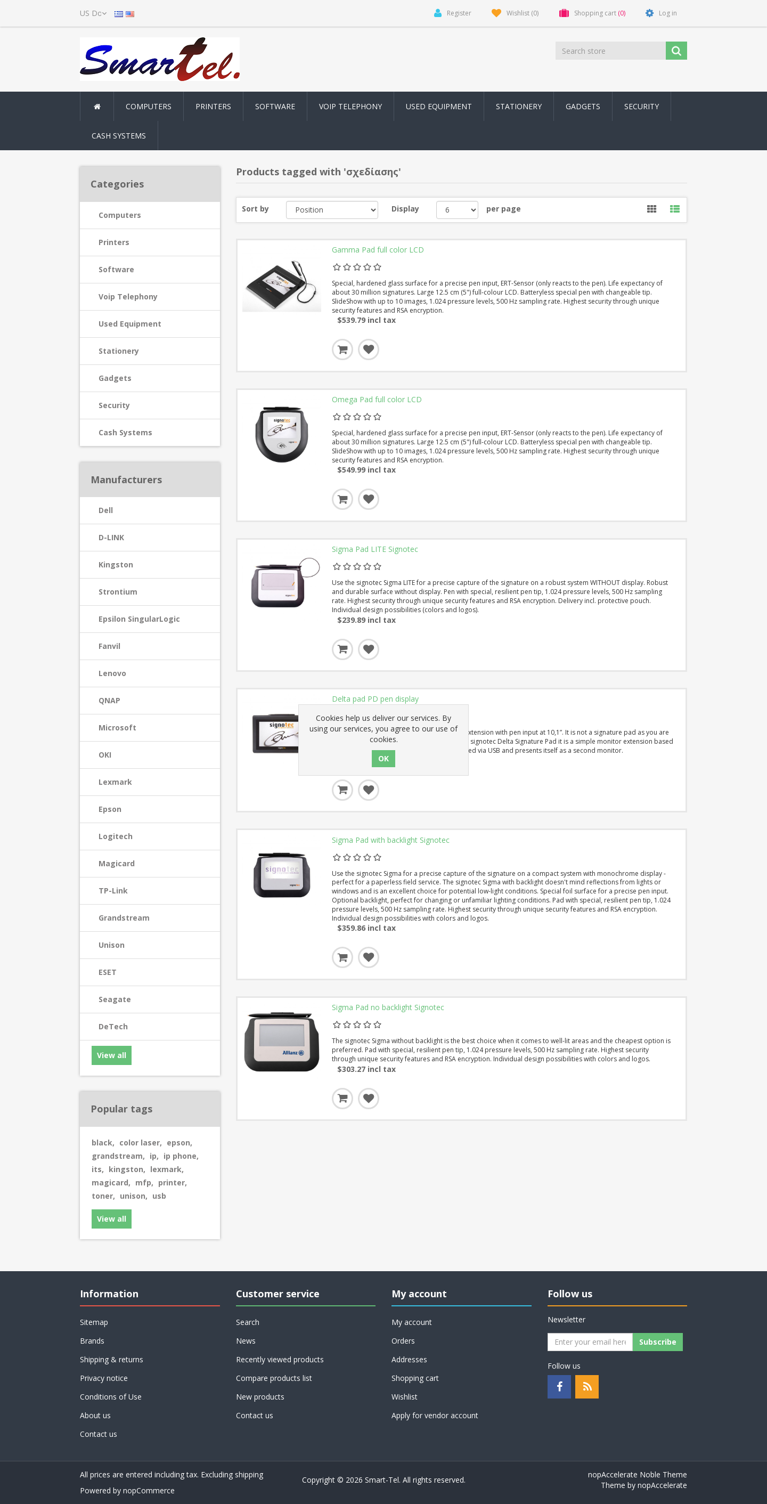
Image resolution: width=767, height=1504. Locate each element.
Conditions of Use (111, 1397)
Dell (106, 510)
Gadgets (115, 378)
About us (95, 1415)
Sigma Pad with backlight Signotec (391, 843)
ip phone (181, 1156)
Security (641, 106)
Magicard (117, 863)
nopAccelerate (662, 1485)
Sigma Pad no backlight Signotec (388, 1011)
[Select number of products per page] (457, 210)
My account (411, 1322)
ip (154, 1156)
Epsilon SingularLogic (139, 619)
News (246, 1341)
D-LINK (111, 537)
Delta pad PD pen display (375, 701)
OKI (105, 755)
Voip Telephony (128, 296)
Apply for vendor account (434, 1415)
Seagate (115, 999)
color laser (140, 1142)
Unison (112, 945)
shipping (249, 1474)
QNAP (109, 700)
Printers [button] (213, 106)
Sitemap (94, 1322)
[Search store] (611, 51)
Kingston (116, 564)
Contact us (98, 1434)
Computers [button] (149, 106)
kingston (127, 1169)
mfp (144, 1182)
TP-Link (113, 890)
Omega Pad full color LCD (377, 400)
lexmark (167, 1169)
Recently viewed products (280, 1359)
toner (103, 1196)
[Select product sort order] (332, 210)
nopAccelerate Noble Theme (637, 1474)
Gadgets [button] (583, 106)
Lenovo (112, 673)
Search (247, 1322)
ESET (108, 972)
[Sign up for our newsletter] (590, 1342)
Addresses (409, 1359)
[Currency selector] (93, 13)
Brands (92, 1341)
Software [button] (275, 106)
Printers (114, 242)
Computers (120, 215)
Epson (110, 809)
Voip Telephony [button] (350, 106)
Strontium (118, 592)
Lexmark (115, 782)
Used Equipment (439, 106)
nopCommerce (149, 1490)
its (98, 1169)
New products (260, 1397)
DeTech (113, 1026)
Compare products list (274, 1378)
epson (179, 1142)
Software (116, 269)
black (103, 1142)
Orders (403, 1341)
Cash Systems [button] (119, 136)
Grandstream (124, 918)
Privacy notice (104, 1378)
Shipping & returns (111, 1359)
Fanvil (109, 646)
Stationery (519, 106)
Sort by (255, 209)
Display (405, 209)
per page (503, 209)
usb (159, 1196)
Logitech (116, 836)
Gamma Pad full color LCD (378, 250)
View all (111, 1055)
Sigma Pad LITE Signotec (375, 551)
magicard (111, 1182)
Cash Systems (125, 432)
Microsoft (117, 727)
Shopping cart (415, 1378)
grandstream (118, 1156)
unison (134, 1196)
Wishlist (404, 1397)
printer (172, 1182)
